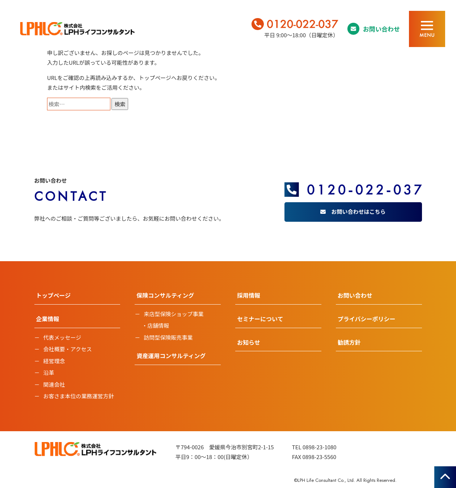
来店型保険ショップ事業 (173, 314)
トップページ (155, 77)
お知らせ (248, 342)
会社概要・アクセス (67, 349)
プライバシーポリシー (367, 318)
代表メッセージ (62, 337)
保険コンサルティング (165, 295)
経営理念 (54, 361)
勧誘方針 (349, 342)
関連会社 (54, 384)
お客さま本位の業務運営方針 (78, 396)
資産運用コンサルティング (171, 355)
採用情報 (248, 295)
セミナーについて (260, 318)
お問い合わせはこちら (358, 211)
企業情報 (47, 318)
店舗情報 (158, 325)
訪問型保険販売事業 (168, 337)
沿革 (48, 372)
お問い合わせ (381, 28)
